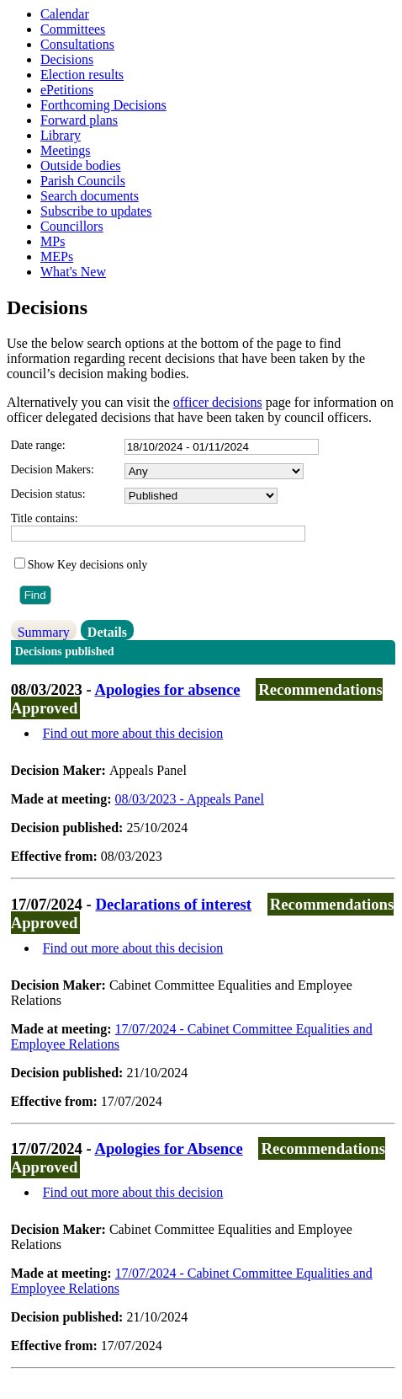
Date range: (38, 445)
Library (60, 135)
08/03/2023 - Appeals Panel (189, 799)
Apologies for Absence (168, 1148)
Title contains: (44, 518)
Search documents (89, 196)
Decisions (66, 59)
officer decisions (217, 402)
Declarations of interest (173, 904)
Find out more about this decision (133, 733)
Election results (82, 74)
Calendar (64, 14)
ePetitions (66, 90)
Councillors (71, 226)
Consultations (77, 44)
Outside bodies (80, 165)
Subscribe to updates (95, 211)
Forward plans (79, 120)
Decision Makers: (52, 469)
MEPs (56, 256)
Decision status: (48, 494)
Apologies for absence (167, 689)
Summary (44, 632)
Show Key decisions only (88, 564)
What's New (73, 271)
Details (107, 632)
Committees (72, 29)
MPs (52, 241)
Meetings (65, 150)
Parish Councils (82, 181)
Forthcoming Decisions (103, 105)
